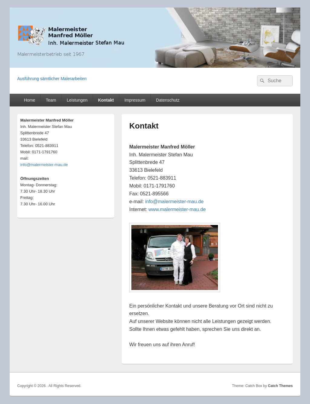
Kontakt (106, 100)
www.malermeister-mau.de (177, 209)
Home (29, 100)
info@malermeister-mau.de (174, 201)
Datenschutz (168, 100)
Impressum (134, 100)
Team (51, 100)
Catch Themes (280, 386)
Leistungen (77, 100)
